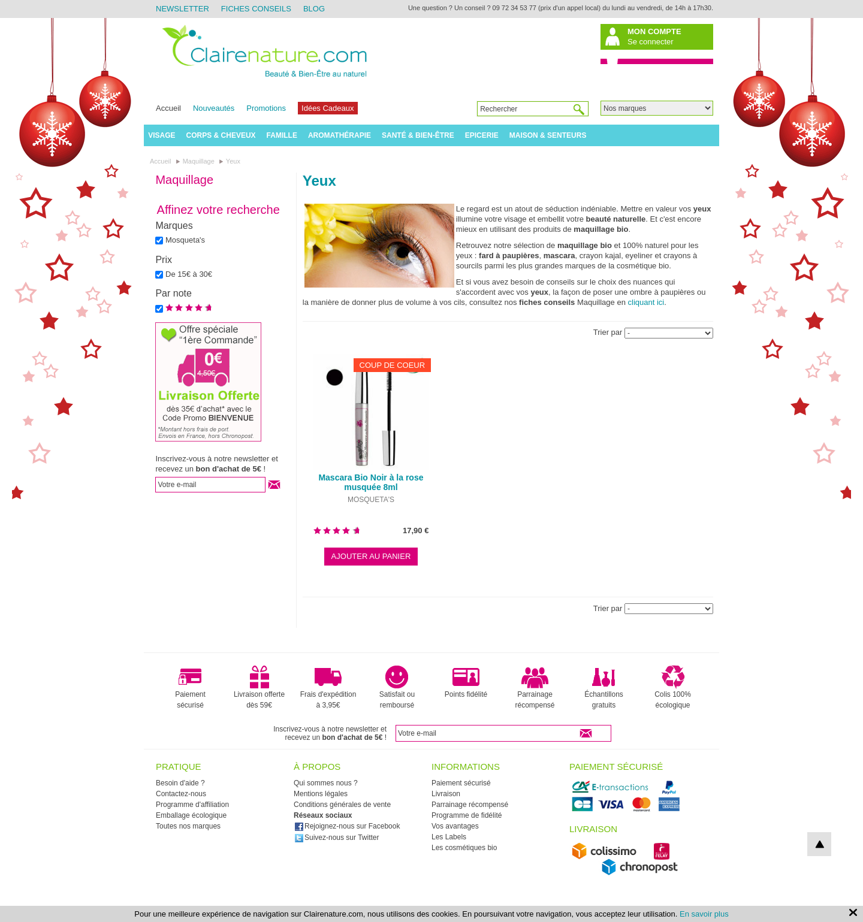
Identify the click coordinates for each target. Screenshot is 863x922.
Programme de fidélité (467, 815)
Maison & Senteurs (548, 135)
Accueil (168, 108)
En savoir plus (704, 913)
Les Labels (449, 837)
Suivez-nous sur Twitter (336, 837)
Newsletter (182, 8)
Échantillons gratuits (603, 687)
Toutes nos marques (188, 826)
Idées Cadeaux (327, 108)
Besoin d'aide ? (180, 783)
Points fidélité (466, 682)
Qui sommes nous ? (326, 783)
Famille (282, 135)
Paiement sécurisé (190, 687)
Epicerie (482, 135)
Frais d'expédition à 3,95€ (328, 687)
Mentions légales (321, 794)
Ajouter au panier (371, 556)
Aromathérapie (339, 135)
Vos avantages (455, 826)
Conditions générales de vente (342, 804)
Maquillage (184, 179)
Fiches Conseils (256, 8)
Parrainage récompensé (534, 687)
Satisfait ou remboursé (397, 687)
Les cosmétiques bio (464, 848)
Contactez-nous (181, 794)
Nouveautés (213, 108)
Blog (314, 8)
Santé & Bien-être (418, 135)
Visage (161, 135)
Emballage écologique (191, 815)
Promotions (266, 108)
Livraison (446, 794)
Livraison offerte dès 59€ (259, 687)
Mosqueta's (185, 239)
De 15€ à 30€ (188, 274)
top (819, 844)
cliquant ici (646, 302)
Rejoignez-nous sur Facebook (347, 826)
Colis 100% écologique (672, 687)
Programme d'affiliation (192, 804)
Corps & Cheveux (221, 135)
